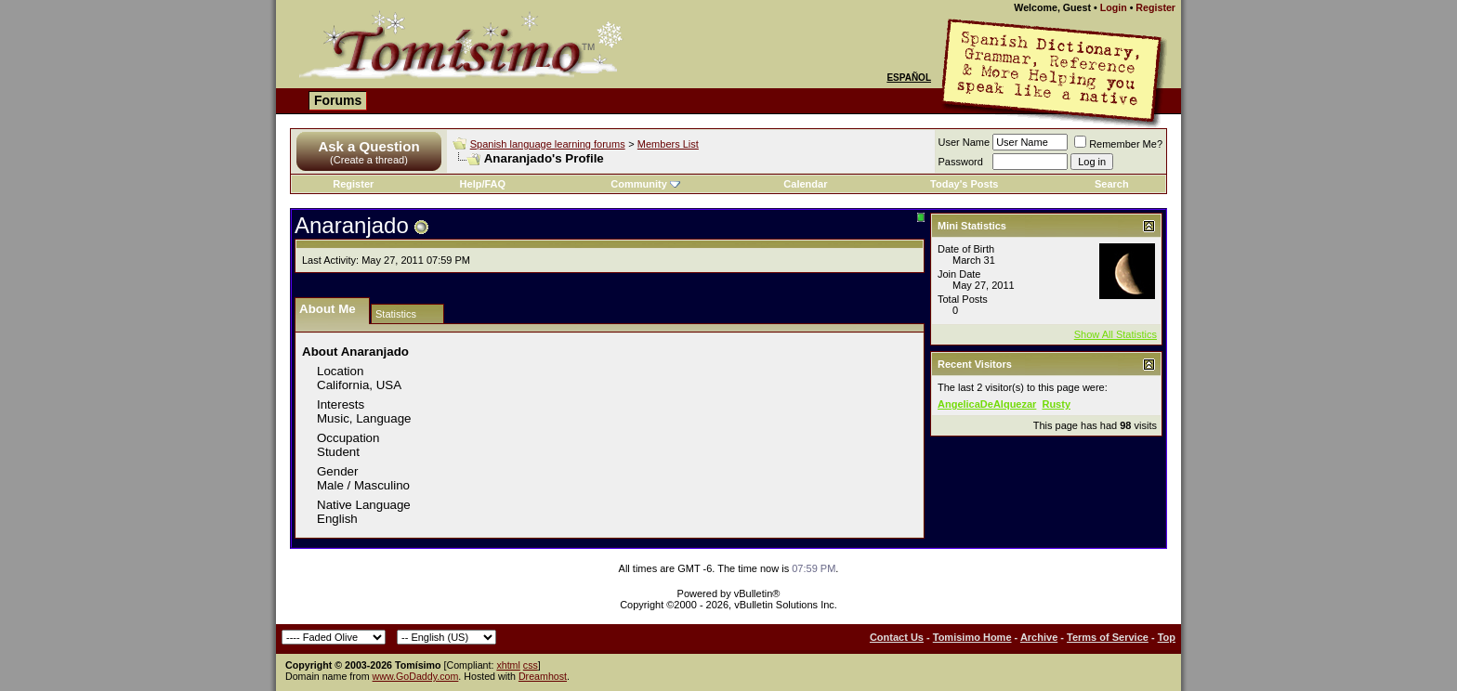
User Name (965, 142)
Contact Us (897, 637)
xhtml (507, 665)
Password (961, 161)
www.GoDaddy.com (416, 676)
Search (1112, 183)
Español (908, 77)
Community (645, 183)
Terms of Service (1108, 637)
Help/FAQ (483, 183)
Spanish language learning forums (547, 144)
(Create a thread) (369, 159)
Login (1113, 7)
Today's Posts (964, 183)
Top (1166, 637)
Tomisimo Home (972, 637)
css (530, 665)
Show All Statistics (1115, 334)
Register (1155, 7)
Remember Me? (1118, 144)
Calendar (805, 183)
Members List (668, 144)
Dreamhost (542, 676)
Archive (1038, 637)
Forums (337, 100)
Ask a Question (368, 146)
